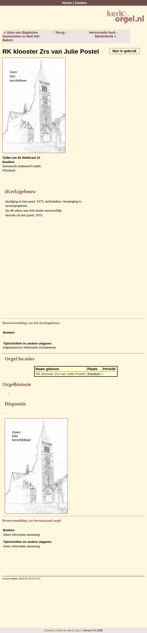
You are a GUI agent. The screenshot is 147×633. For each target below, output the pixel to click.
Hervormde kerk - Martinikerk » (103, 34)
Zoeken (81, 3)
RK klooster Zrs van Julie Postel (60, 374)
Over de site (63, 630)
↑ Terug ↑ (60, 32)
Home (67, 3)
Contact (49, 630)
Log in (77, 630)
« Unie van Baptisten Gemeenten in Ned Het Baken (20, 36)
